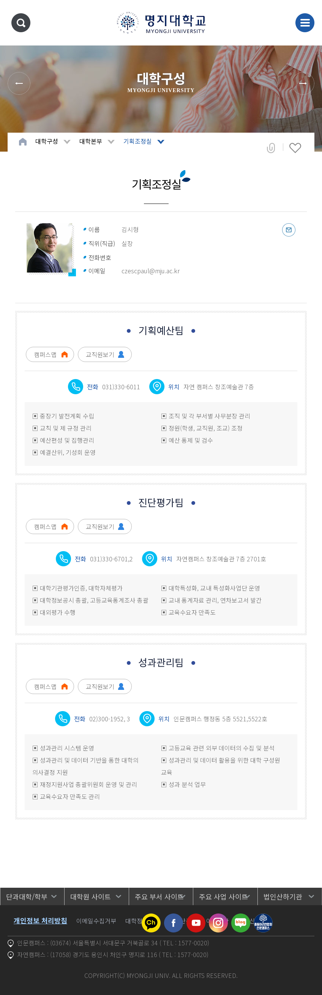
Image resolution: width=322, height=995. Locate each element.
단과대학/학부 (26, 896)
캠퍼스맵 (45, 354)
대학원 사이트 (90, 896)
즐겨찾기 (295, 148)
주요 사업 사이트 (223, 896)
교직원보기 (100, 354)
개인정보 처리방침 (40, 920)
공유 (271, 148)
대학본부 (91, 141)
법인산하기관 (283, 896)
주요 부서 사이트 (159, 896)
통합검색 (20, 22)
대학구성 (47, 141)
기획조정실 (137, 141)
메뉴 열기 (304, 22)
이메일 (288, 230)
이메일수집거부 (96, 920)
